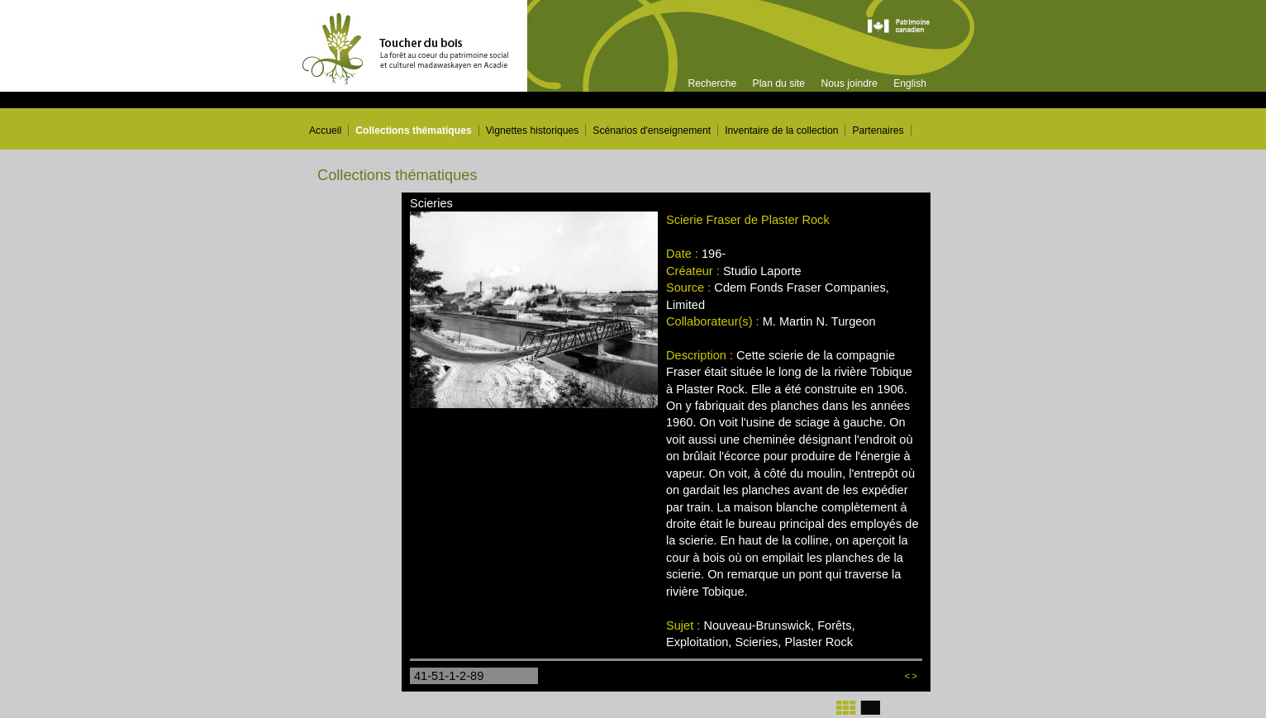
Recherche (712, 83)
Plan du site (779, 83)
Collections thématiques (413, 130)
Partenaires (877, 130)
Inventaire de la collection (781, 130)
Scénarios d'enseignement (652, 130)
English (909, 83)
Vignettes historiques (532, 130)
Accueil (325, 130)
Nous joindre (849, 83)
